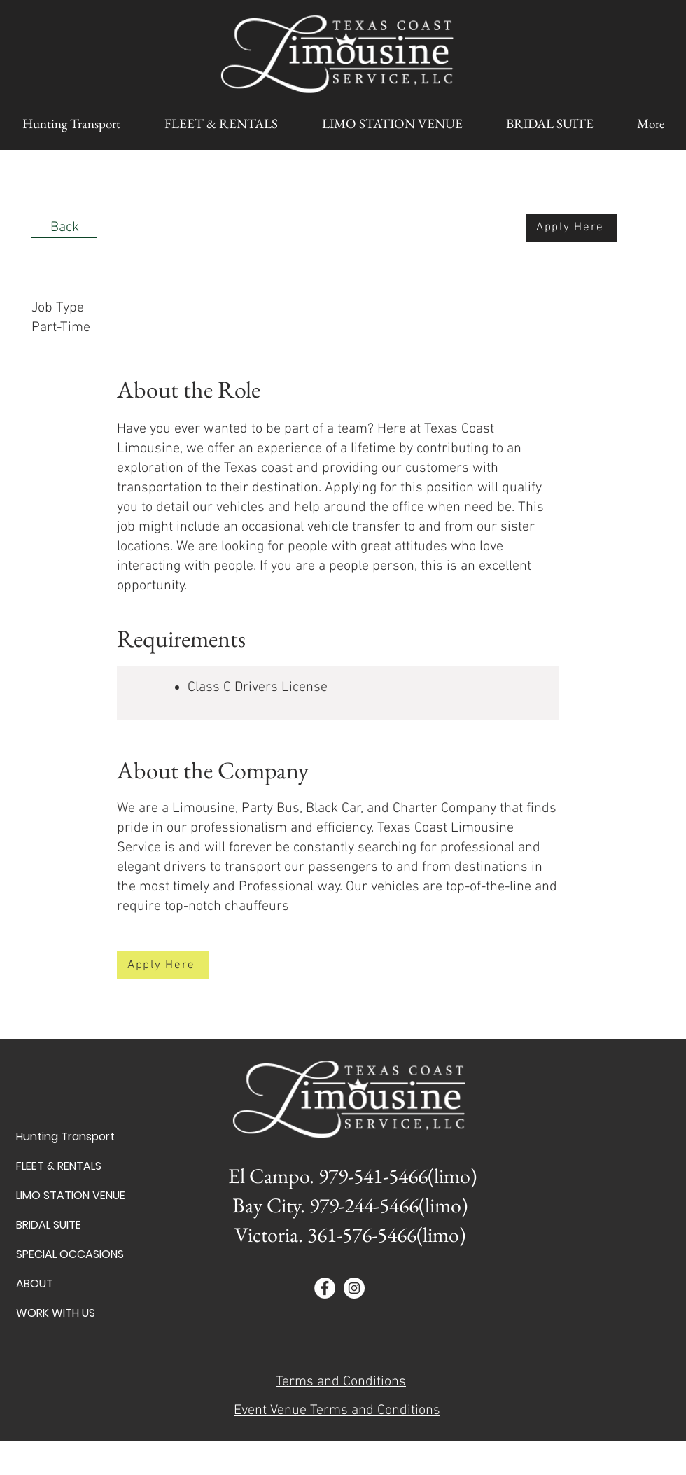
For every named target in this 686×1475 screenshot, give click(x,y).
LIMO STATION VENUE (65, 1195)
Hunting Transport (65, 1136)
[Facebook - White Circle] (324, 1288)
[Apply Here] (571, 228)
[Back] (64, 227)
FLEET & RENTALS (59, 1166)
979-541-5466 (373, 1175)
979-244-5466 (364, 1205)
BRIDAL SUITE (48, 1225)
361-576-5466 (361, 1234)
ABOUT (34, 1283)
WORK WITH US (55, 1313)
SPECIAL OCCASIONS (65, 1254)
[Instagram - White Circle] (354, 1288)
